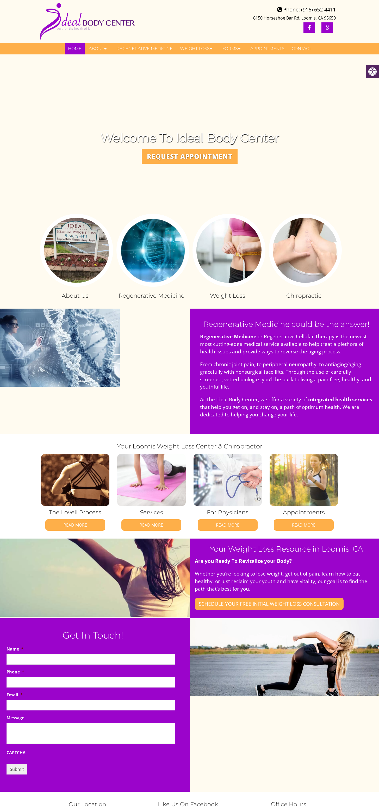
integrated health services (340, 399)
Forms (230, 48)
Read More (75, 525)
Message (15, 718)
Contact (301, 48)
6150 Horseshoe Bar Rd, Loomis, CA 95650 (294, 18)
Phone (15, 672)
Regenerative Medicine (144, 48)
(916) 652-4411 (318, 9)
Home (75, 48)
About (96, 48)
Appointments (267, 48)
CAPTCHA (16, 752)
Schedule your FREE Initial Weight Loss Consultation (269, 603)
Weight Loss (195, 48)
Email (15, 695)
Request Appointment (189, 156)
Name (15, 649)
